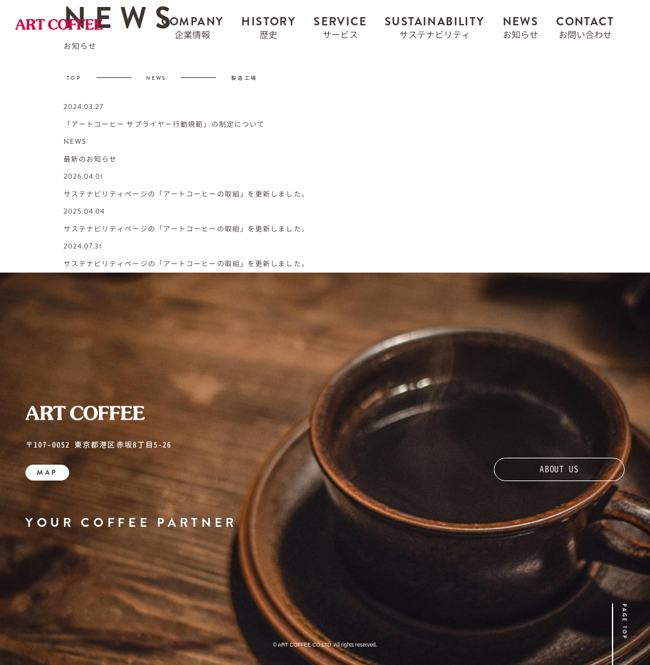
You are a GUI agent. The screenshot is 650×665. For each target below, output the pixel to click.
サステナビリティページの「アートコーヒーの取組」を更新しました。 (186, 194)
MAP (47, 472)
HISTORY (268, 31)
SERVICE (340, 31)
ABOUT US (559, 469)
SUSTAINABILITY (435, 31)
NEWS (521, 31)
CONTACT (585, 31)
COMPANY (192, 31)
